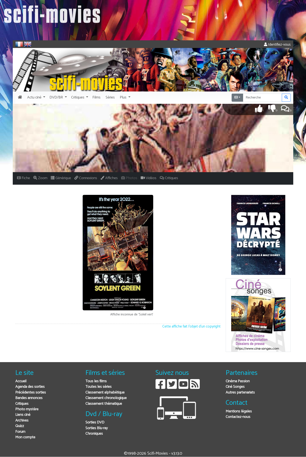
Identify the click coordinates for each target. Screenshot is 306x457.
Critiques (21, 404)
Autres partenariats (240, 393)
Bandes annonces (28, 398)
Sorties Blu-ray (96, 428)
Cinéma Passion (238, 381)
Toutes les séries (98, 387)
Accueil (20, 381)
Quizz (19, 426)
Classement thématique (103, 404)
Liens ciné (22, 415)
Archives (21, 421)
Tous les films (96, 381)
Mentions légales (239, 411)
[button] (36, 97)
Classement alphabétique (105, 393)
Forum (20, 432)
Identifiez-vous (277, 45)
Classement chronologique (106, 398)
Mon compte (25, 437)
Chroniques (94, 434)
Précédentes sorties (30, 393)
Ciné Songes (235, 387)
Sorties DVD (94, 422)
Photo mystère (26, 409)
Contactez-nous (238, 417)
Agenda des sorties (30, 387)
